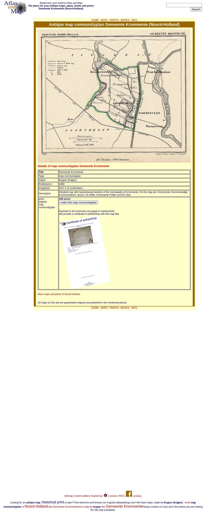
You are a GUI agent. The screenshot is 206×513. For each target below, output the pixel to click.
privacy (138, 496)
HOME (95, 20)
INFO (134, 20)
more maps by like (110, 506)
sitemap (68, 496)
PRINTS (114, 20)
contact (113, 496)
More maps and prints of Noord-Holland (59, 294)
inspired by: (99, 496)
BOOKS (125, 20)
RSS (121, 496)
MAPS (104, 20)
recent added (82, 496)
